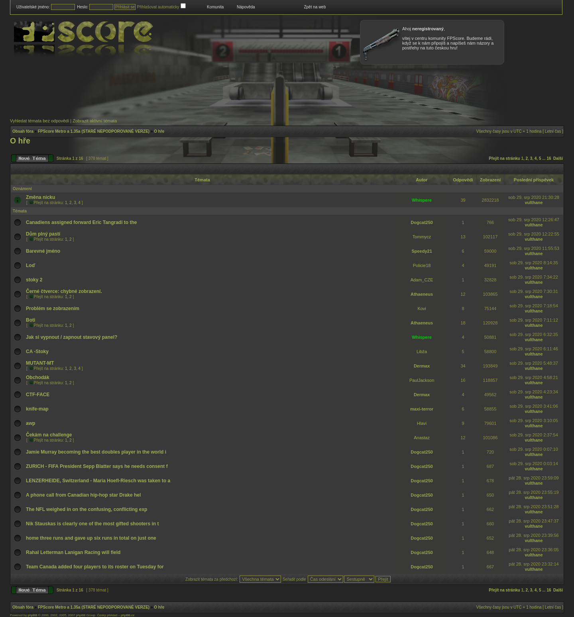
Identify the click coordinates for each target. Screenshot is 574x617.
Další (558, 158)
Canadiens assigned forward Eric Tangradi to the (81, 222)
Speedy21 (421, 251)
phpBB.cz (127, 615)
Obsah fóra (22, 131)
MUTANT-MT (40, 363)
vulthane (534, 202)
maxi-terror (421, 409)
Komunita (215, 7)
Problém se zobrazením (52, 308)
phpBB (32, 615)
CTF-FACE (37, 394)
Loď (30, 265)
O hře (159, 131)
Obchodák (37, 377)
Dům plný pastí (43, 234)
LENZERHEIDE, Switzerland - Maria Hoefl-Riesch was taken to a (98, 480)
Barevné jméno (43, 251)
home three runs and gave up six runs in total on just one (91, 538)
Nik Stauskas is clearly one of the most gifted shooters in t (92, 524)
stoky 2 (34, 280)
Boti (30, 320)
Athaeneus (422, 294)
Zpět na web (315, 7)
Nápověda (246, 7)
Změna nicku (40, 197)
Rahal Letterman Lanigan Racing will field (73, 552)
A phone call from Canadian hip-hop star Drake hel (83, 495)
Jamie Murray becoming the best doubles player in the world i (96, 452)
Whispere (422, 200)
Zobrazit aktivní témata (95, 120)
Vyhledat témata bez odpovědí (39, 120)
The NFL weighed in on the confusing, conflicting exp (86, 509)
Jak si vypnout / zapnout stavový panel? (71, 337)
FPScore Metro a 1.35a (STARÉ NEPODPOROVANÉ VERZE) (93, 131)
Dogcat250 (422, 222)
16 (548, 158)
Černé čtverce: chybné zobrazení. (64, 291)
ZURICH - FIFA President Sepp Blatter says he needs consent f (97, 466)
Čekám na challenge (49, 435)
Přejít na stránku (504, 158)
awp (30, 423)
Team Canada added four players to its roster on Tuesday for (95, 567)
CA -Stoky (37, 351)
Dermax (422, 366)
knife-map (37, 409)
